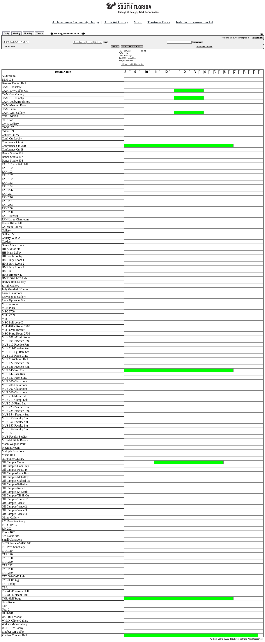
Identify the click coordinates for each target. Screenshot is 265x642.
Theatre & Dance (158, 22)
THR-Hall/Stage (129, 56)
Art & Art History (116, 22)
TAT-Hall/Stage (129, 51)
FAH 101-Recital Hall (129, 58)
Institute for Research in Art (194, 22)
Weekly (16, 33)
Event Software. (240, 639)
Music (138, 22)
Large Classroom (129, 60)
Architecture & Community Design (75, 22)
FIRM (143, 51)
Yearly (39, 33)
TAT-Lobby (129, 53)
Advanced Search (205, 46)
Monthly (28, 33)
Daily (6, 33)
